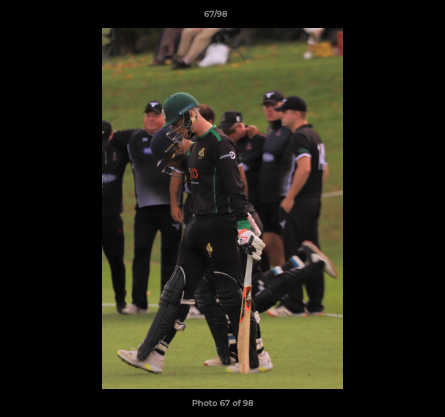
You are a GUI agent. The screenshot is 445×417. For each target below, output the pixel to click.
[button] (403, 17)
